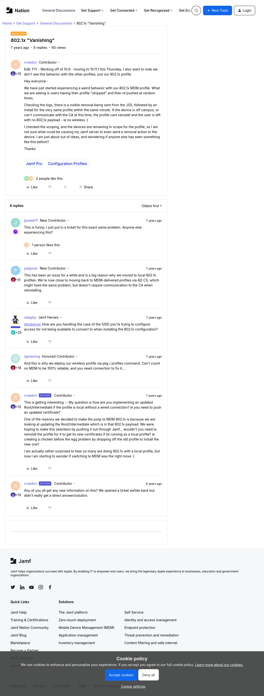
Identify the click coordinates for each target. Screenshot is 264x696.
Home (7, 23)
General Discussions (58, 10)
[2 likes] (43, 178)
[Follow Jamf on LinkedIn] (22, 587)
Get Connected (124, 10)
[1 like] (42, 244)
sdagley (30, 317)
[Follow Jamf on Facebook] (50, 587)
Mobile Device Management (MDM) (86, 628)
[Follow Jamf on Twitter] (12, 587)
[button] (217, 10)
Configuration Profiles (67, 163)
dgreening (32, 356)
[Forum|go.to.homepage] (18, 10)
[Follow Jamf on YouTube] (31, 587)
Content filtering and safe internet (150, 643)
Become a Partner (24, 650)
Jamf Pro (34, 163)
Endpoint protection (139, 628)
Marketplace (20, 643)
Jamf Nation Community (29, 628)
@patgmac (32, 324)
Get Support (92, 10)
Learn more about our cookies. (219, 665)
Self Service (133, 612)
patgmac (31, 268)
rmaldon (30, 62)
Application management (78, 635)
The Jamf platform (73, 612)
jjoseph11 (31, 220)
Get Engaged (191, 10)
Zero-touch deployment (77, 620)
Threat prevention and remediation (151, 635)
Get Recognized (158, 10)
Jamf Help (18, 612)
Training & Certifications (29, 620)
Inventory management (77, 643)
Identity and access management (150, 620)
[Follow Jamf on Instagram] (40, 587)
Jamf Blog (18, 635)
